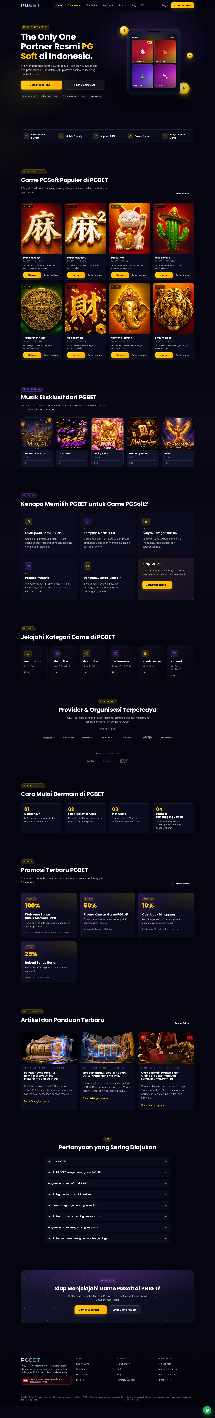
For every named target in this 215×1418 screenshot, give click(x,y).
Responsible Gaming (168, 1369)
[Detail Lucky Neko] (129, 228)
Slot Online (91, 5)
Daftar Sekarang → (41, 85)
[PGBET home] (30, 5)
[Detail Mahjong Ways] (41, 228)
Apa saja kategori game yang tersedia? (72, 1205)
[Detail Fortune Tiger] (173, 308)
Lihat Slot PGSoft (84, 85)
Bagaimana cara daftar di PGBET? (69, 1183)
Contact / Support (126, 1379)
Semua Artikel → (183, 1023)
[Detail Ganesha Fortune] (129, 308)
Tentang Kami (164, 1363)
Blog (134, 5)
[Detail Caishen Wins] (85, 308)
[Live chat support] (207, 1410)
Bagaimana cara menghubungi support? (73, 1227)
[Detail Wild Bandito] (173, 228)
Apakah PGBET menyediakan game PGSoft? (75, 1172)
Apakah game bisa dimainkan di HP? (70, 1194)
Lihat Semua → (184, 193)
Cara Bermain (123, 1363)
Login (165, 5)
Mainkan (32, 275)
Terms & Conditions (167, 1374)
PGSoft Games (74, 5)
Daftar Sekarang (182, 5)
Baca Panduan (51, 275)
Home (59, 5)
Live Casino (108, 5)
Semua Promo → (183, 883)
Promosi (123, 5)
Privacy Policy (165, 1379)
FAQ (143, 5)
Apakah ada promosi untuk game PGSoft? (74, 1216)
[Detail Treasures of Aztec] (41, 308)
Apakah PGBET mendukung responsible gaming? (77, 1238)
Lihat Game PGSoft (124, 1310)
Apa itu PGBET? (57, 1161)
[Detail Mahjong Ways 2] (85, 228)
